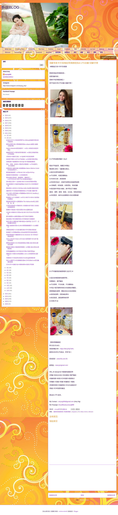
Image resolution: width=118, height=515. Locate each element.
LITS (78, 411)
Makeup (101, 49)
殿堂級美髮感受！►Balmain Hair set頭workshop (20, 172)
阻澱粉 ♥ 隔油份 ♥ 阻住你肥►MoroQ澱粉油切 (19, 209)
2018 (6, 125)
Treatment (39, 52)
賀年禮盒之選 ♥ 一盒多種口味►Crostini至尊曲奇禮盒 (21, 181)
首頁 (82, 495)
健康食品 (67, 52)
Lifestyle (83, 49)
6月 (8, 275)
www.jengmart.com (61, 365)
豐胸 (95, 52)
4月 (8, 270)
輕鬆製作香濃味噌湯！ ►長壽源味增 (16, 175)
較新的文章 (53, 495)
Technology (18, 52)
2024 (6, 299)
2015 (6, 118)
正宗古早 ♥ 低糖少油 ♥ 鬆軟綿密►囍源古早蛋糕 (20, 264)
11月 (8, 288)
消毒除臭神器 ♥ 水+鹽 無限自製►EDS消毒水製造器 (21, 229)
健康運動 (58, 52)
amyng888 (8, 74)
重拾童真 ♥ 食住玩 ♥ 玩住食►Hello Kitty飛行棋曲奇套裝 (22, 188)
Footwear (67, 49)
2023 (6, 296)
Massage (111, 49)
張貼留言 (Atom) (84, 500)
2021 (6, 133)
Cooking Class (19, 49)
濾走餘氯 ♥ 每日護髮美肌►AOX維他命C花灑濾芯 (20, 219)
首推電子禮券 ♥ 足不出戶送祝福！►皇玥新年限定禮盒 (22, 159)
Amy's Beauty (6, 94)
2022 (6, 294)
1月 (8, 135)
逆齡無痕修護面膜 (58, 411)
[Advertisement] (82, 477)
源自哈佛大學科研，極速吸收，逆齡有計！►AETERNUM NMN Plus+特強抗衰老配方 (19, 178)
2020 (6, 130)
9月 (8, 283)
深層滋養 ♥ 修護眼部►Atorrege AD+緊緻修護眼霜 (20, 161)
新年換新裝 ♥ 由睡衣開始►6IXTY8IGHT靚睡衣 (19, 216)
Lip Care (92, 49)
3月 (8, 267)
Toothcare (29, 52)
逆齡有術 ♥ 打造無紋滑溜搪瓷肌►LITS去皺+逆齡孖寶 (21, 191)
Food (58, 49)
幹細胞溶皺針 (67, 411)
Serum (86, 411)
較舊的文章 (111, 495)
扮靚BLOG (10, 7)
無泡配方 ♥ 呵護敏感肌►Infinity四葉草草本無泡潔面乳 (21, 232)
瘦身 (75, 52)
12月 (8, 290)
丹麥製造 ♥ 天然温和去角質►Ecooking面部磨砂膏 (20, 258)
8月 (8, 280)
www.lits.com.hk (62, 359)
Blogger (76, 511)
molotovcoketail (63, 511)
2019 (6, 128)
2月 (8, 138)
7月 (8, 278)
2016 (6, 120)
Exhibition (31, 49)
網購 (81, 52)
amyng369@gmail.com (66, 401)
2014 (6, 115)
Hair (75, 49)
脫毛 (88, 52)
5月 (8, 272)
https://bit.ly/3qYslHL (67, 349)
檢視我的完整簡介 (8, 77)
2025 (6, 301)
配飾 (101, 52)
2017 (6, 123)
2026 (6, 304)
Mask (82, 411)
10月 (8, 285)
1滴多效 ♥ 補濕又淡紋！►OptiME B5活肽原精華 (20, 156)
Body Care (8, 49)
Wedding (48, 52)
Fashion (50, 49)
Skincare (7, 52)
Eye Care (41, 49)
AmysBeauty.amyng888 (66, 405)
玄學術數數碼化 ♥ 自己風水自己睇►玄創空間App (20, 251)
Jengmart (74, 411)
